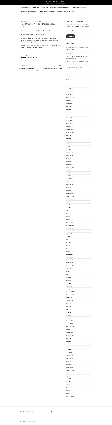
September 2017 (70, 370)
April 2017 (68, 384)
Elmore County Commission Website (59, 7)
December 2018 (70, 326)
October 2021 (69, 228)
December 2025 (70, 97)
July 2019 (68, 306)
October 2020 (69, 262)
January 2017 (69, 393)
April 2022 (68, 210)
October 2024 (69, 129)
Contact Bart (35, 7)
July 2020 (68, 271)
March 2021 (69, 248)
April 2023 (68, 176)
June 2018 (68, 344)
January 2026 (69, 94)
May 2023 (68, 173)
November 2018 (70, 329)
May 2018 (68, 347)
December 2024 (70, 123)
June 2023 (68, 170)
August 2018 (69, 338)
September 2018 (70, 335)
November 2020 (70, 260)
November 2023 (70, 161)
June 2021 (68, 239)
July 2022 (68, 202)
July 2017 (68, 376)
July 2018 (68, 341)
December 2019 (70, 291)
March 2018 (69, 352)
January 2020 (69, 289)
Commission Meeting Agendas (28, 11)
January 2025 (69, 120)
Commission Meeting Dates (79, 7)
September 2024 (70, 132)
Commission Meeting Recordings (66, 11)
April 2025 (68, 115)
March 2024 (69, 149)
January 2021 (69, 254)
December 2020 (70, 257)
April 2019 (68, 315)
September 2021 (70, 231)
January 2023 (69, 184)
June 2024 (68, 141)
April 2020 (68, 280)
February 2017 (69, 390)
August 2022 (69, 199)
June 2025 (68, 112)
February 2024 (69, 152)
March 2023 (69, 178)
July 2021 (68, 236)
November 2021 (70, 225)
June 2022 (68, 205)
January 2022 (69, 219)
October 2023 (69, 164)
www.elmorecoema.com (35, 47)
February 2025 (69, 118)
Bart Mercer (37, 21)
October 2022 (69, 193)
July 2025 (68, 109)
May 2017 (68, 381)
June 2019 (68, 309)
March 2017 (69, 387)
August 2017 (69, 373)
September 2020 (70, 265)
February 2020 (69, 286)
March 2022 (69, 213)
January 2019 (69, 323)
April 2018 (68, 349)
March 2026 (69, 88)
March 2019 (69, 318)
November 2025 (70, 100)
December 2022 (70, 187)
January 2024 (69, 155)
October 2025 (69, 103)
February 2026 (69, 91)
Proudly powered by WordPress (28, 421)
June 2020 (68, 274)
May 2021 (68, 242)
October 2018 (69, 332)
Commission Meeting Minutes (47, 11)
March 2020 (69, 283)
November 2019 (70, 294)
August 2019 (69, 303)
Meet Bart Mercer (25, 7)
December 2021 (70, 222)
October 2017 (69, 367)
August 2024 (69, 135)
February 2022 (69, 216)
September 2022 (70, 196)
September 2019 (70, 300)
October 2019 (69, 297)
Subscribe (71, 36)
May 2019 (68, 312)
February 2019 (69, 320)
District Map (44, 7)
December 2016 (70, 396)
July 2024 (68, 138)
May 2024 (68, 144)
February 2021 (69, 251)
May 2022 (68, 207)
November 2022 (70, 190)
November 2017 (70, 364)
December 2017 (70, 361)
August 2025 (69, 106)
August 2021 (69, 234)
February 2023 (69, 181)
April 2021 (68, 245)
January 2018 (69, 358)
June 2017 (68, 378)
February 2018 (69, 355)
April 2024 (68, 147)
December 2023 (70, 158)
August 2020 (69, 268)
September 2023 (70, 167)
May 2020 (68, 277)
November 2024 (70, 126)
